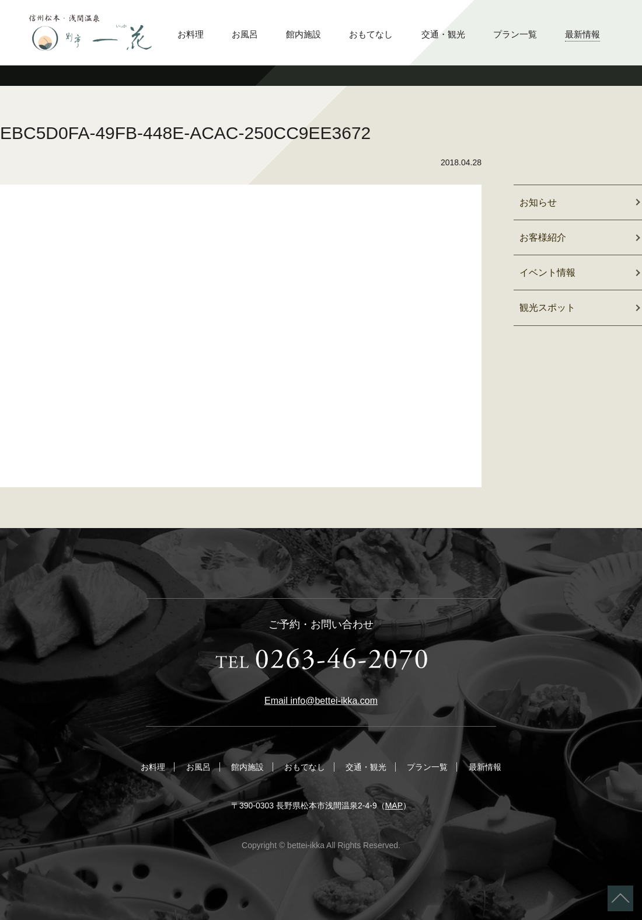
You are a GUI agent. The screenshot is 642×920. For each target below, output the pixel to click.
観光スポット (547, 308)
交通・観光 (443, 34)
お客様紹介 (542, 237)
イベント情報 (547, 272)
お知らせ (538, 202)
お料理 (190, 34)
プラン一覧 (515, 34)
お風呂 (245, 34)
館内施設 (303, 34)
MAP (394, 805)
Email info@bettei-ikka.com (321, 701)
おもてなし (371, 34)
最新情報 (582, 34)
